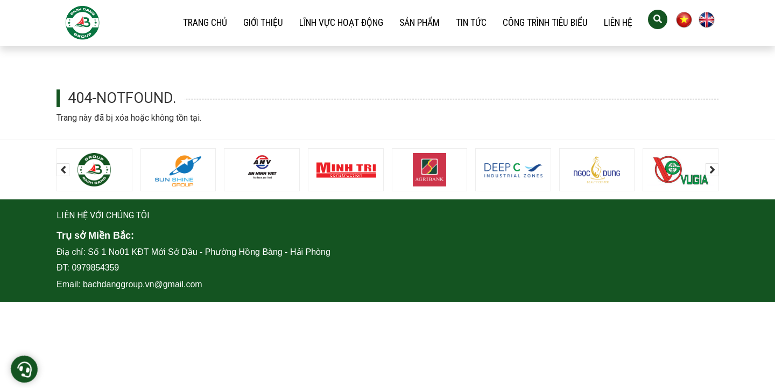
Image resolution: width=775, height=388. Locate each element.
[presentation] (63, 169)
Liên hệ (618, 22)
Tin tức (471, 22)
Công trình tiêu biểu (545, 22)
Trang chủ (205, 22)
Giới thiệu (263, 22)
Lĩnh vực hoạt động (341, 22)
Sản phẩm (419, 22)
